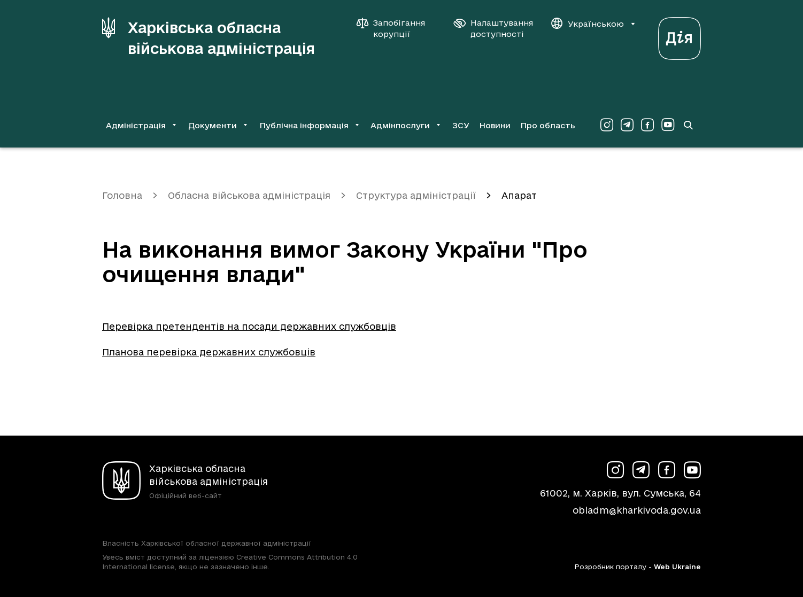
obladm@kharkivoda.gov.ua (637, 510)
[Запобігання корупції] (396, 28)
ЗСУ (460, 125)
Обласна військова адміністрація (249, 195)
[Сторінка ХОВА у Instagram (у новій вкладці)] (606, 125)
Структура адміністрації (416, 195)
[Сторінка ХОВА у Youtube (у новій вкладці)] (667, 125)
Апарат (519, 195)
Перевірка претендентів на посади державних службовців (249, 326)
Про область (547, 125)
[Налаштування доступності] (493, 28)
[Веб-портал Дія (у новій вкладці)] (679, 35)
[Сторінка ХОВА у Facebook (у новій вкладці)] (647, 125)
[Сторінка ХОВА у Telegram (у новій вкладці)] (627, 125)
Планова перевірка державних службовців (208, 352)
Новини (495, 125)
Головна (122, 195)
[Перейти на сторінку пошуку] (688, 125)
